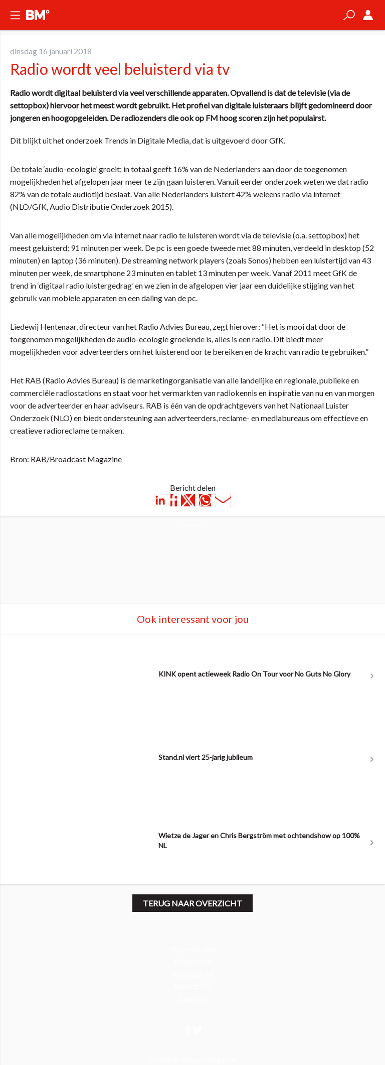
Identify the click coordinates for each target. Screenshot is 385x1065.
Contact (192, 998)
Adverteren (192, 986)
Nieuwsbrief (192, 973)
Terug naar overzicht (192, 903)
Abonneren (192, 961)
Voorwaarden (192, 948)
